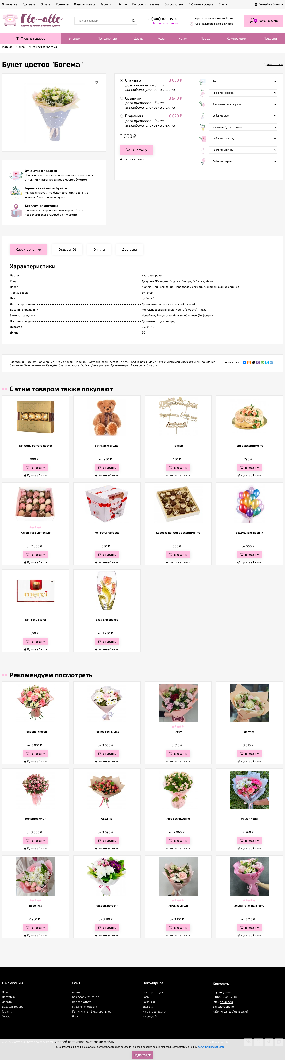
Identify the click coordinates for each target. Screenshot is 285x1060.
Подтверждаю (142, 1055)
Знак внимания (34, 365)
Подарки (270, 38)
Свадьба (51, 365)
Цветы (139, 38)
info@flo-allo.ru (223, 1001)
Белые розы (139, 361)
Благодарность (69, 365)
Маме (152, 361)
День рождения (204, 361)
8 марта (151, 365)
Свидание (16, 365)
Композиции (236, 38)
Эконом (74, 38)
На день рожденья (155, 1011)
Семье (161, 361)
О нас (5, 992)
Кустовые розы (98, 361)
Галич (229, 18)
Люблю (85, 365)
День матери (119, 365)
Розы (161, 38)
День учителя (100, 365)
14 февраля (137, 365)
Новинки (80, 361)
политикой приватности (211, 1047)
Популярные (107, 38)
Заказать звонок (224, 1006)
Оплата (7, 1001)
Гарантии (8, 1011)
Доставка (8, 996)
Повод (205, 38)
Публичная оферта (84, 1006)
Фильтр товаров (30, 38)
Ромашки (149, 1001)
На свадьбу (150, 1016)
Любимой (173, 361)
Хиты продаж (64, 361)
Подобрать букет (154, 992)
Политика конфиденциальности (93, 1011)
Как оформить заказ (85, 996)
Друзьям (187, 361)
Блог (75, 1016)
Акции (76, 992)
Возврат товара (12, 1006)
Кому (183, 38)
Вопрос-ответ (81, 1001)
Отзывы (7, 1016)
